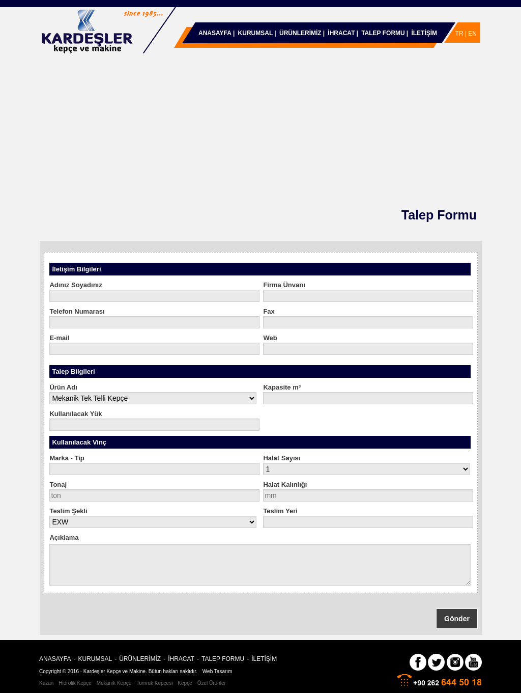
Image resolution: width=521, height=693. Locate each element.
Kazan (46, 683)
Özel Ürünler (211, 683)
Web (270, 338)
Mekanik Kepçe (114, 683)
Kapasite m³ (282, 387)
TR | (462, 33)
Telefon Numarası (76, 311)
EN (472, 33)
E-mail (59, 338)
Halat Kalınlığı (285, 484)
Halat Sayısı (281, 458)
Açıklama (63, 537)
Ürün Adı (63, 387)
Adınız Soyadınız (75, 285)
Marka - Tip (66, 458)
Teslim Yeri (280, 511)
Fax (268, 311)
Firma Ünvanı (284, 285)
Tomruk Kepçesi (154, 683)
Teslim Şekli (68, 511)
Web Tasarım (217, 671)
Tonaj (58, 484)
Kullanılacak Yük (75, 414)
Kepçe (185, 683)
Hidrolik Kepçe (75, 683)
